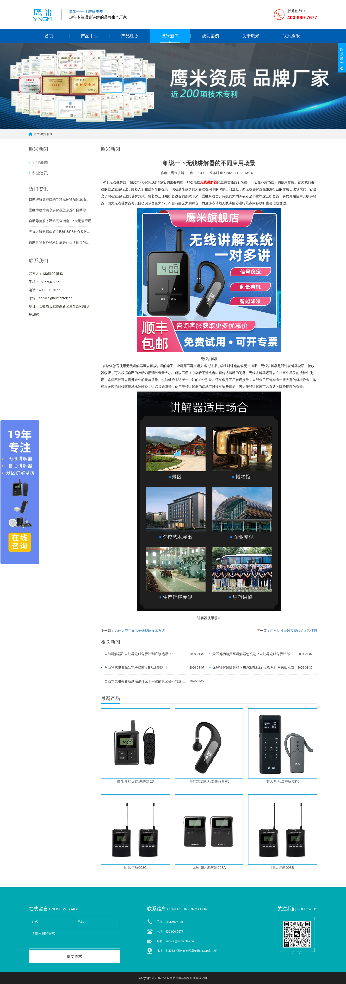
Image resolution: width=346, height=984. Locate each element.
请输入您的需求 (74, 938)
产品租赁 (129, 36)
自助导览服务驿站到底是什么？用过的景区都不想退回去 (60, 242)
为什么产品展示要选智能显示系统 (139, 631)
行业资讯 (40, 173)
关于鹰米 (251, 36)
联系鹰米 (291, 36)
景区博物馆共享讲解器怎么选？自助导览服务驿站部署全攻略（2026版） (60, 210)
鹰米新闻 (170, 36)
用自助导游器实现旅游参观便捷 (293, 631)
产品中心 (89, 36)
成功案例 (210, 36)
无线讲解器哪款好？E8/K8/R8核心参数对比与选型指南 (60, 232)
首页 (49, 36)
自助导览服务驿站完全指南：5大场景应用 (60, 221)
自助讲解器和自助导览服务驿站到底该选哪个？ (60, 199)
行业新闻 (40, 162)
